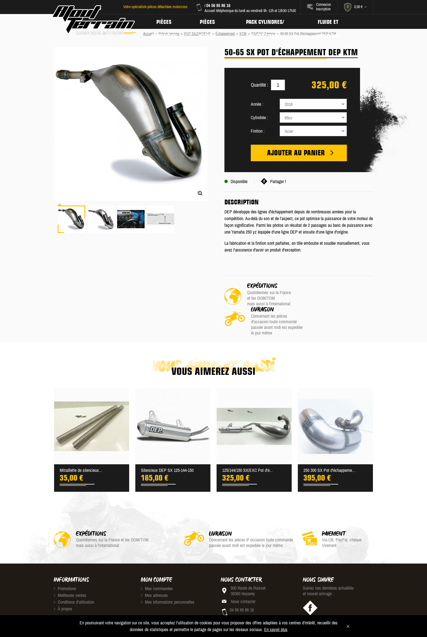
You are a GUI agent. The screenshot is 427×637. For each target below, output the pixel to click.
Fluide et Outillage (331, 21)
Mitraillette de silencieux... (81, 446)
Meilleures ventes (70, 571)
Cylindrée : (259, 117)
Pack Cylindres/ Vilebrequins (267, 21)
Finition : (258, 130)
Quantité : (259, 85)
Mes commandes (157, 565)
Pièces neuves (209, 21)
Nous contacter (243, 578)
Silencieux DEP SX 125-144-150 (167, 446)
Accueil (148, 33)
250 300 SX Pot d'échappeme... (329, 446)
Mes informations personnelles (167, 578)
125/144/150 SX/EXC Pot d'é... (247, 446)
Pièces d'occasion (164, 21)
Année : (257, 104)
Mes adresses (154, 571)
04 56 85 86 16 (218, 5)
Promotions (65, 565)
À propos (63, 585)
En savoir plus (275, 629)
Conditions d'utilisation (74, 578)
